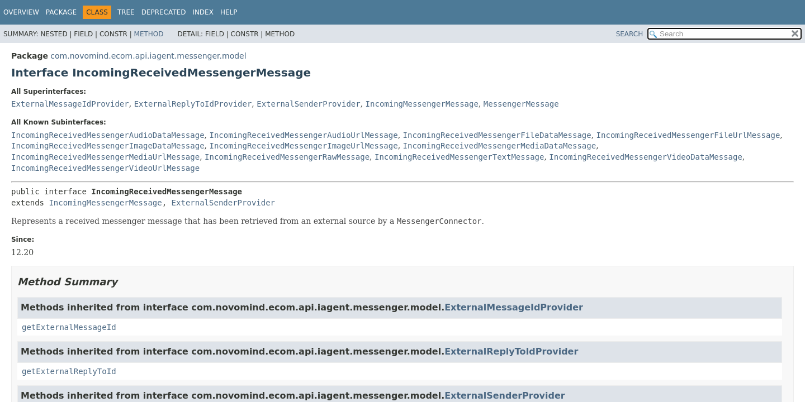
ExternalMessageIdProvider (70, 103)
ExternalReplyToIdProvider (193, 103)
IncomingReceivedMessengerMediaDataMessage (499, 145)
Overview (21, 12)
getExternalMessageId (69, 327)
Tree (126, 12)
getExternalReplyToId (69, 371)
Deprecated (163, 12)
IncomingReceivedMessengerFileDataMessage (497, 135)
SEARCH (629, 34)
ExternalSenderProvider (308, 103)
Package (61, 12)
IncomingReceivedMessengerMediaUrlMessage (105, 156)
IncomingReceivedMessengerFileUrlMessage (688, 135)
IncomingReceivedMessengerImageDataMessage (108, 145)
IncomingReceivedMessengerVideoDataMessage (645, 156)
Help (229, 12)
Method (149, 34)
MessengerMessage (521, 103)
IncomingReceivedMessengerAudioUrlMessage (303, 135)
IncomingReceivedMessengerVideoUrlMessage (105, 168)
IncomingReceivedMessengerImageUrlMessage (303, 145)
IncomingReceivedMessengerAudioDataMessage (108, 135)
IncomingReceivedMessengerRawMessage (287, 156)
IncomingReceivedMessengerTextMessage (459, 156)
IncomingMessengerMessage (422, 103)
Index (203, 12)
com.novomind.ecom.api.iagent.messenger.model (148, 55)
